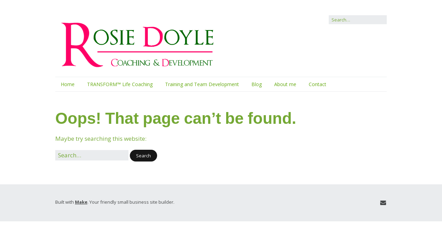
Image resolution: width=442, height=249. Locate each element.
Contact (317, 84)
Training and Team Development (202, 84)
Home (68, 84)
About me (285, 84)
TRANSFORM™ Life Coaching (120, 84)
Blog (256, 84)
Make (81, 202)
